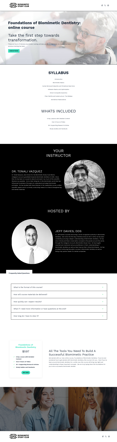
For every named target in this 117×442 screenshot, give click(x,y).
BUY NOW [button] (26, 372)
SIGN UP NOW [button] (14, 50)
